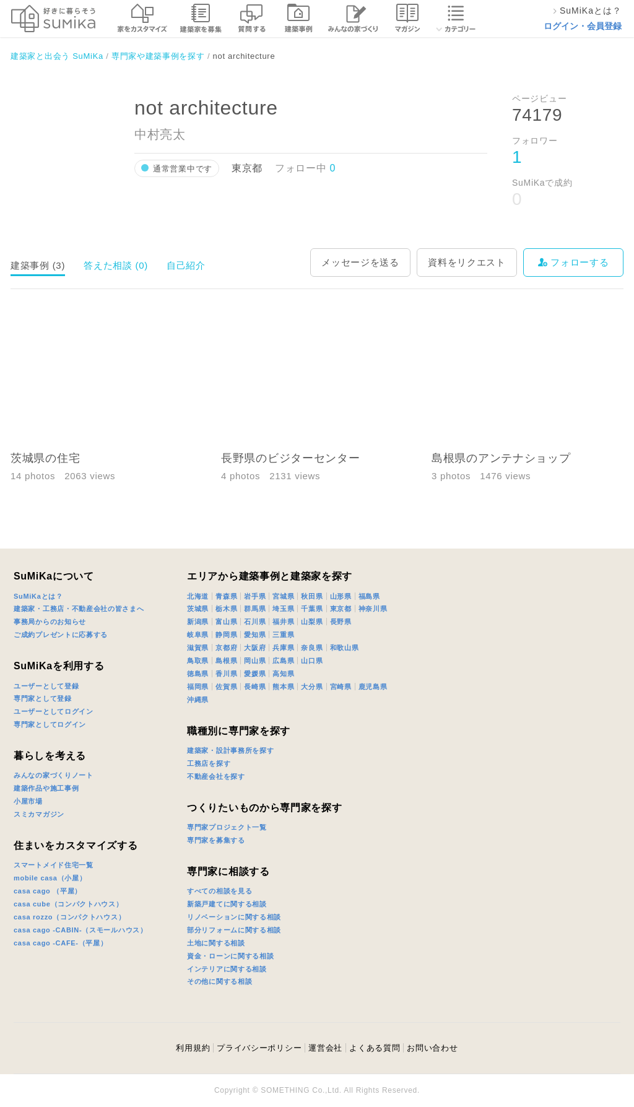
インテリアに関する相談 (227, 969)
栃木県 (226, 608)
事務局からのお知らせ (50, 621)
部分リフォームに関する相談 (234, 930)
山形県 (341, 596)
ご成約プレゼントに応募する (61, 634)
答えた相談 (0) (116, 265)
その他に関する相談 (219, 981)
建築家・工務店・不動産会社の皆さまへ (79, 608)
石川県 (255, 621)
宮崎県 (341, 686)
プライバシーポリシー (259, 1048)
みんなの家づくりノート (53, 775)
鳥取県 (198, 660)
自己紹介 (186, 265)
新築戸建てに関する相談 (227, 904)
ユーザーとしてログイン (53, 711)
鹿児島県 (373, 686)
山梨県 (312, 621)
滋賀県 (198, 647)
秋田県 (312, 596)
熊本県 (283, 686)
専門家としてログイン (50, 724)
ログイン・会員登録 (583, 26)
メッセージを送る (360, 262)
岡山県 (255, 660)
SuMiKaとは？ (38, 596)
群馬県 (255, 608)
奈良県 (312, 647)
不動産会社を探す (216, 776)
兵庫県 (283, 647)
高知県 (283, 673)
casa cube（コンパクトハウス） (68, 904)
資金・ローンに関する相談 (230, 956)
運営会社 (325, 1048)
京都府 (226, 647)
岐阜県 (198, 634)
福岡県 (198, 686)
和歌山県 (344, 647)
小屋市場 (28, 801)
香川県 (226, 673)
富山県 (226, 621)
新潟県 (198, 621)
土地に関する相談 (216, 943)
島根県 (226, 660)
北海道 (198, 596)
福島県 (369, 596)
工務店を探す (208, 763)
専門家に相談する (228, 871)
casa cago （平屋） (48, 891)
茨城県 (198, 608)
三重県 (283, 634)
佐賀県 (226, 686)
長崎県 (255, 686)
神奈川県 (373, 608)
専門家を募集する (216, 840)
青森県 (226, 596)
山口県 (312, 660)
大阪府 (255, 647)
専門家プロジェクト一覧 (227, 827)
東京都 (341, 608)
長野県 (341, 621)
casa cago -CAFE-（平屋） (61, 943)
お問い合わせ (432, 1048)
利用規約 (193, 1048)
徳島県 (198, 673)
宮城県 (283, 596)
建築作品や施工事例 (46, 788)
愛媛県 (255, 673)
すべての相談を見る (219, 891)
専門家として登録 (43, 698)
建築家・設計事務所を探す (230, 750)
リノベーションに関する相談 (234, 917)
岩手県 (255, 596)
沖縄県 (198, 699)
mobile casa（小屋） (50, 878)
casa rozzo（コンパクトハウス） (69, 917)
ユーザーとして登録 (46, 686)
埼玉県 (283, 608)
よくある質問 (374, 1048)
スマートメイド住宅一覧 (53, 865)
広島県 (283, 660)
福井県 (283, 621)
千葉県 (312, 608)
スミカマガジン (39, 814)
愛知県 (255, 634)
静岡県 (226, 634)
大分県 (312, 686)
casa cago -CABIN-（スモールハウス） (80, 930)
